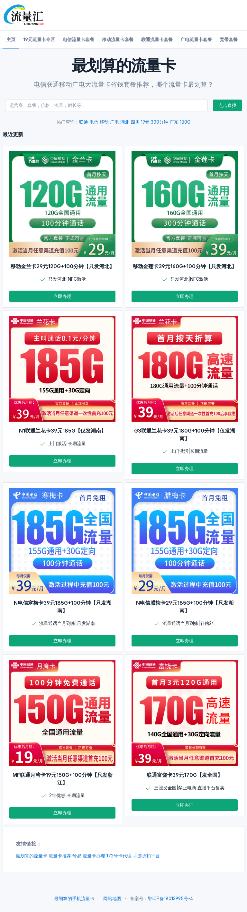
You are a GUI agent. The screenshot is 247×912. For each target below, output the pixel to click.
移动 (104, 122)
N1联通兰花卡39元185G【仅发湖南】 (62, 430)
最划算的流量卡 (31, 855)
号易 (76, 855)
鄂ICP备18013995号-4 (170, 898)
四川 (135, 122)
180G (185, 122)
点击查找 (227, 105)
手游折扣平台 (146, 855)
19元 (145, 122)
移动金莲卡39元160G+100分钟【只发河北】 (185, 266)
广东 (173, 122)
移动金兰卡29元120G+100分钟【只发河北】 (62, 266)
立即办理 (62, 296)
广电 (114, 122)
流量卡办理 (94, 855)
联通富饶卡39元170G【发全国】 (185, 775)
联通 (83, 122)
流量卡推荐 (60, 855)
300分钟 (159, 122)
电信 (93, 122)
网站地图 (112, 898)
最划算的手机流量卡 (74, 898)
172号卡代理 (119, 855)
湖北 (124, 122)
